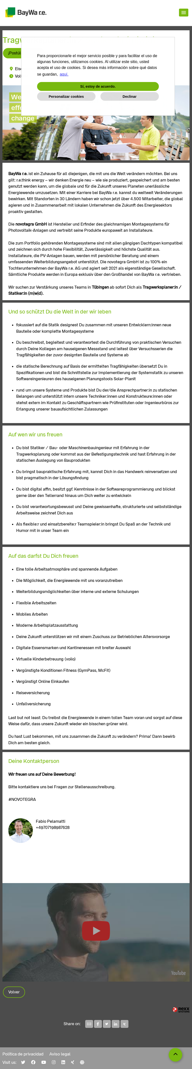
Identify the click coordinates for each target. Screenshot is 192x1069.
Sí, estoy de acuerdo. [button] (98, 86)
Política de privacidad (22, 1054)
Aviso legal (59, 1054)
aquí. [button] (64, 74)
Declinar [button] (130, 97)
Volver (14, 992)
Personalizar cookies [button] (66, 97)
